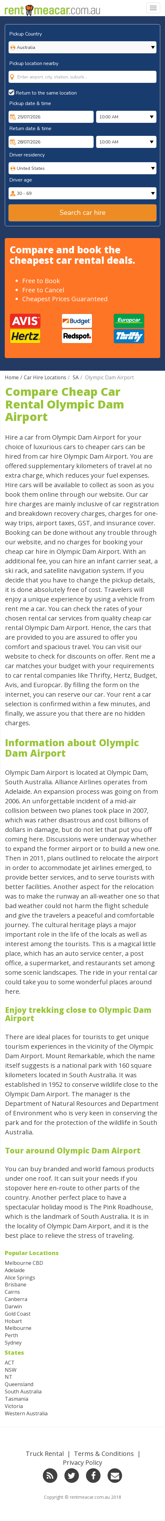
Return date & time (30, 128)
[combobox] (82, 76)
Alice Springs (20, 1277)
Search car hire (83, 212)
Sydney (13, 1342)
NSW (10, 1369)
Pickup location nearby (33, 63)
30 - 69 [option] (24, 193)
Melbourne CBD (24, 1262)
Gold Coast (17, 1313)
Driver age (20, 179)
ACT (10, 1362)
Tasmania (16, 1398)
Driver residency (27, 154)
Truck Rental (45, 1453)
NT (8, 1376)
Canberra (16, 1299)
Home (12, 377)
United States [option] (31, 168)
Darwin (13, 1306)
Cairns (12, 1291)
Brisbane (15, 1284)
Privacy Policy (82, 1462)
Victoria (14, 1406)
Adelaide (15, 1270)
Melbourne (18, 1328)
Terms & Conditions (104, 1453)
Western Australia (26, 1413)
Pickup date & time (30, 103)
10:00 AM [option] (108, 117)
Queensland (19, 1384)
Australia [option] (26, 47)
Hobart (13, 1321)
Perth (11, 1335)
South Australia (23, 1391)
